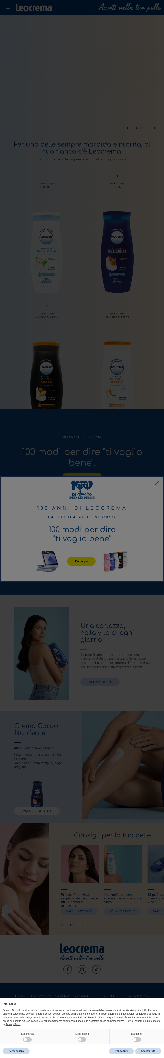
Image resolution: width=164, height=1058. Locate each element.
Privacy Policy (13, 1024)
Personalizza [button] (16, 1051)
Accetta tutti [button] (148, 1051)
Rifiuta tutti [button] (121, 1051)
